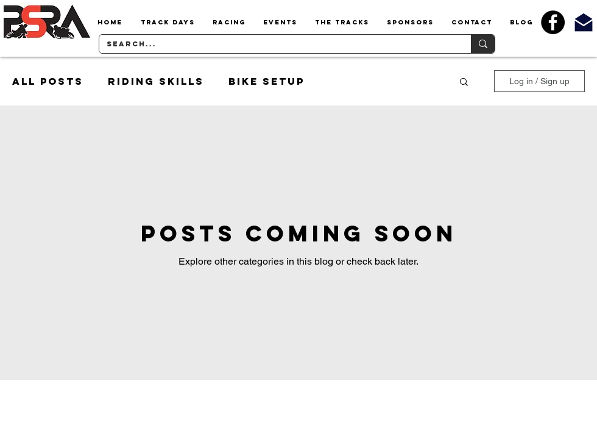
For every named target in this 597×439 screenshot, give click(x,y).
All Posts (47, 81)
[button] (167, 22)
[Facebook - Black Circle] (553, 22)
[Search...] (276, 44)
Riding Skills (156, 81)
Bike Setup (266, 81)
